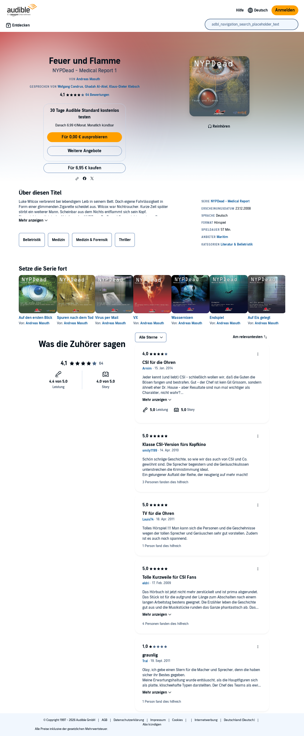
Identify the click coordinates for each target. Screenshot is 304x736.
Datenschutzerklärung (129, 720)
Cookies (177, 720)
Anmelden (285, 10)
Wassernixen (212, 317)
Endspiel (254, 317)
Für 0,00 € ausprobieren (84, 137)
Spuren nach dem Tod (82, 317)
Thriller (125, 240)
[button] (77, 179)
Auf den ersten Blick (35, 317)
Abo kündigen (152, 724)
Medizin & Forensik (92, 240)
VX (158, 317)
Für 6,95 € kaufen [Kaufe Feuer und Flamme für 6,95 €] (84, 168)
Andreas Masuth (37, 323)
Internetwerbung (206, 720)
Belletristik (32, 240)
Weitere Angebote (84, 150)
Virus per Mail (121, 317)
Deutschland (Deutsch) (240, 720)
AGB (105, 720)
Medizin (58, 240)
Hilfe (240, 10)
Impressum (158, 720)
